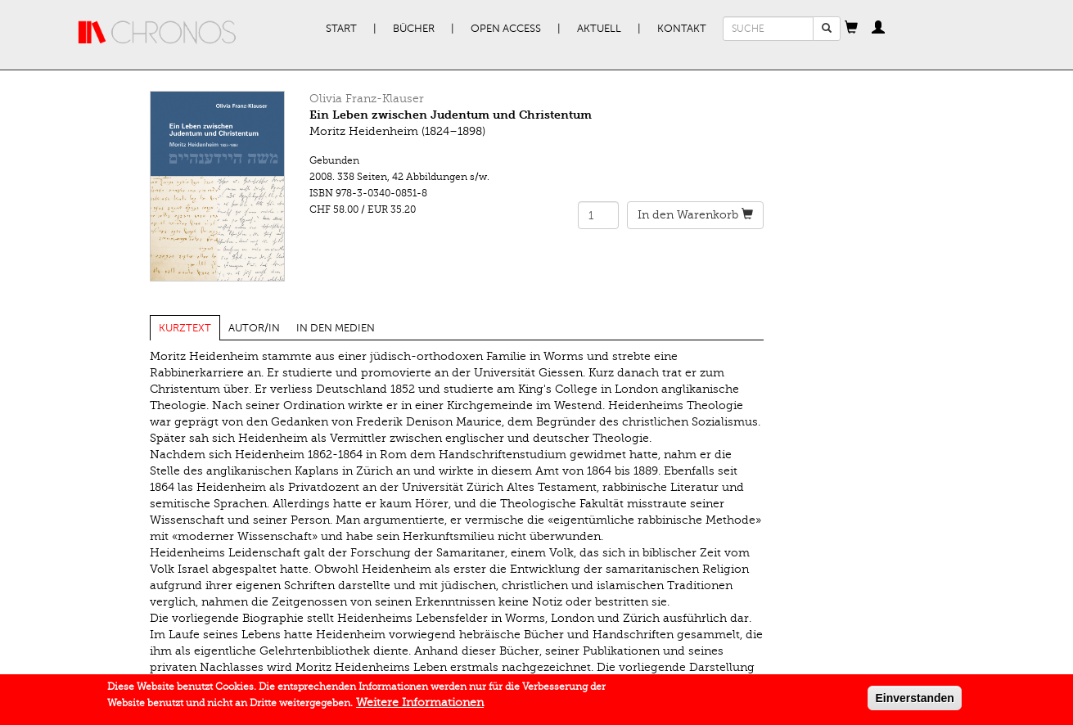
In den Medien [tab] (335, 328)
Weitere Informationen (420, 705)
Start (341, 28)
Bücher (414, 28)
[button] (851, 28)
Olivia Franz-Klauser (366, 98)
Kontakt (681, 28)
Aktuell (599, 28)
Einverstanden (914, 700)
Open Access (506, 28)
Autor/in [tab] (254, 328)
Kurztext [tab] (185, 328)
